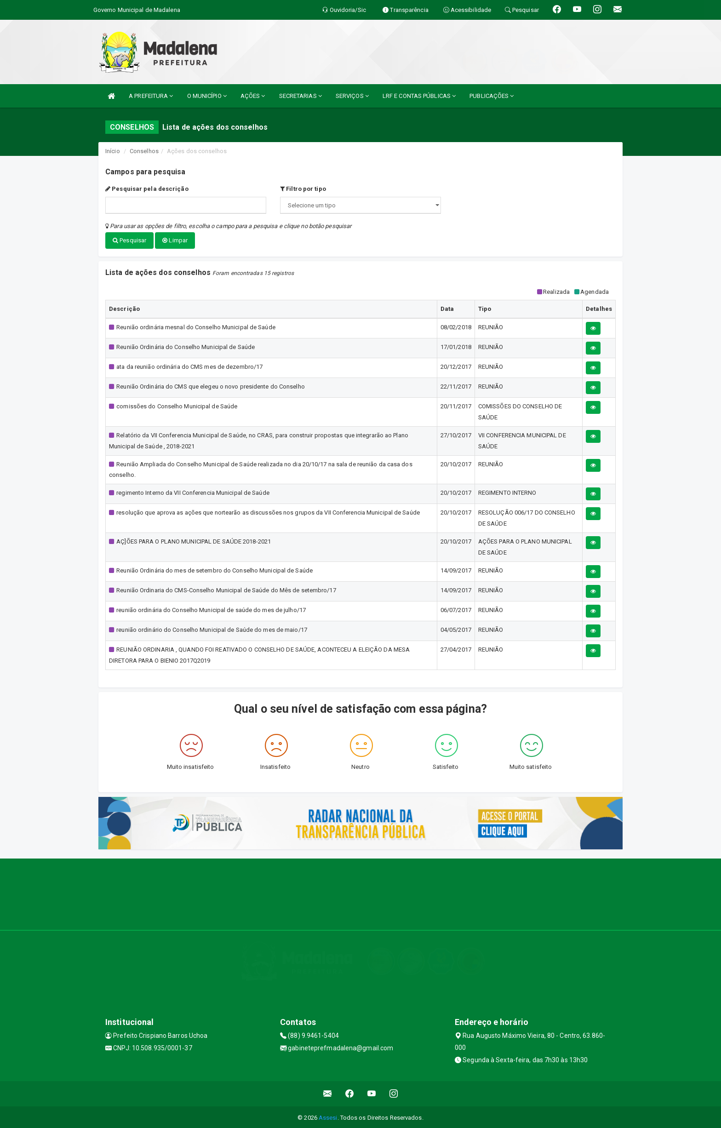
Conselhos (144, 151)
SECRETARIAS (300, 95)
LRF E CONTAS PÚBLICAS (419, 95)
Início (112, 151)
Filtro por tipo (303, 188)
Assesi (328, 1116)
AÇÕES (252, 95)
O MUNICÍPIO (207, 95)
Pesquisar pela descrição (147, 188)
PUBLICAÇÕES (491, 95)
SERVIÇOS (352, 95)
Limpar (175, 240)
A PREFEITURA (151, 95)
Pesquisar (129, 240)
